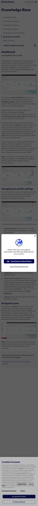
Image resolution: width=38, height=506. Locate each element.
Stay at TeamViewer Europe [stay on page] (19, 267)
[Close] (35, 236)
